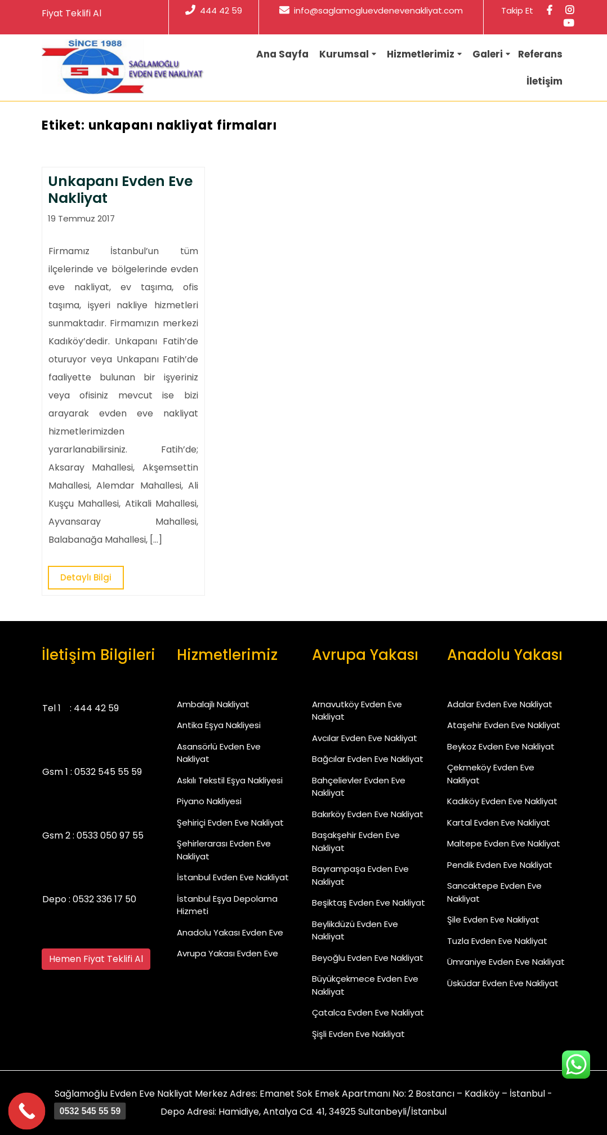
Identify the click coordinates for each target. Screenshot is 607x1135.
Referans (540, 54)
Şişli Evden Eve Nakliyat (358, 1034)
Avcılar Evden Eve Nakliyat (364, 738)
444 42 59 (213, 10)
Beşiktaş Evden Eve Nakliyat (368, 902)
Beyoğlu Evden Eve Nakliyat (367, 958)
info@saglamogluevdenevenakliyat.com (371, 10)
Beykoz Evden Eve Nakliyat (501, 746)
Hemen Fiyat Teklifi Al (96, 958)
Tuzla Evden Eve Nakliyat (497, 941)
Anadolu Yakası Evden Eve (230, 932)
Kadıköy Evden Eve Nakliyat (502, 801)
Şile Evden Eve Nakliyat (493, 919)
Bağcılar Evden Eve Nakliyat (367, 759)
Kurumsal (344, 54)
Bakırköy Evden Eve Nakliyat (367, 814)
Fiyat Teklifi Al (71, 13)
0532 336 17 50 (104, 899)
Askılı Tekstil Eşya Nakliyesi (230, 780)
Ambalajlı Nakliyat (213, 704)
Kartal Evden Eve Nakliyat (498, 822)
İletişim (544, 81)
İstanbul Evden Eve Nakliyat (233, 877)
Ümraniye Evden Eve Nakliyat (506, 962)
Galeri (487, 54)
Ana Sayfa (282, 54)
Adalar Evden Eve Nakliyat (499, 704)
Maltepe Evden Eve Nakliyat (503, 843)
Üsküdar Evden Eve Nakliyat (503, 983)
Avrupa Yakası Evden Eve (227, 953)
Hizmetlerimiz (420, 54)
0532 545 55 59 (108, 771)
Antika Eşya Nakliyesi (219, 725)
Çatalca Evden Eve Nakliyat (368, 1012)
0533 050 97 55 (110, 835)
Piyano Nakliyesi (209, 801)
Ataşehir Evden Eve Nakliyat (503, 725)
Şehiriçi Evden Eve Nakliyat (230, 822)
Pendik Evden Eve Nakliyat (499, 865)
